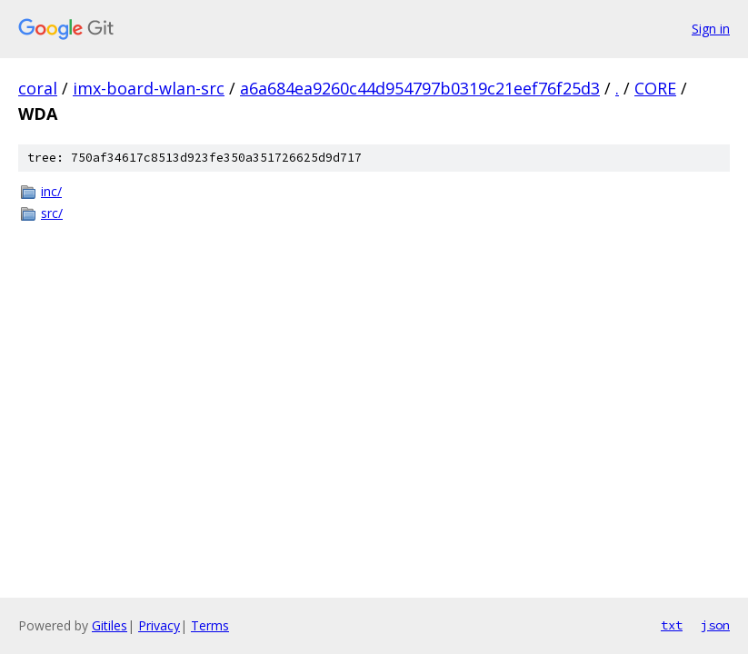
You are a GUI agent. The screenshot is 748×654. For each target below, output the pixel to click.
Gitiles (109, 625)
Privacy (159, 625)
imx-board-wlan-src (148, 88)
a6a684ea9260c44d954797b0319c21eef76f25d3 (420, 88)
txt (672, 625)
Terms (210, 625)
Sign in (711, 28)
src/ (52, 213)
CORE (655, 88)
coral (37, 88)
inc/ (51, 191)
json (715, 625)
